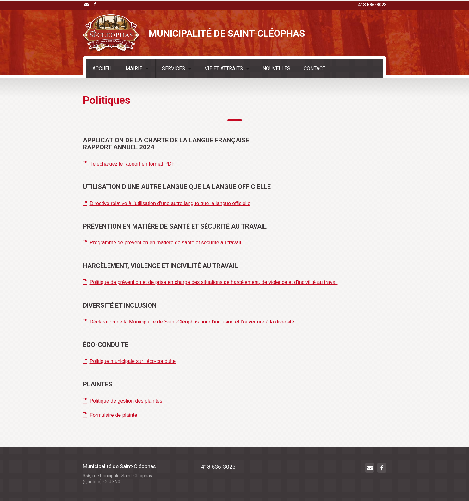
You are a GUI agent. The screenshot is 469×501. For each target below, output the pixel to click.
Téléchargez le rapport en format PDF (129, 163)
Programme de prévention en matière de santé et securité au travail (162, 242)
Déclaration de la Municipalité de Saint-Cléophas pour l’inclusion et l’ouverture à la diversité (188, 321)
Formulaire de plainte (110, 415)
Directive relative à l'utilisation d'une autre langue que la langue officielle (166, 203)
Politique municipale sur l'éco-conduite (129, 361)
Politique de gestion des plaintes (123, 401)
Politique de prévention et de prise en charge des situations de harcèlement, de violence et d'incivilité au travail (210, 282)
